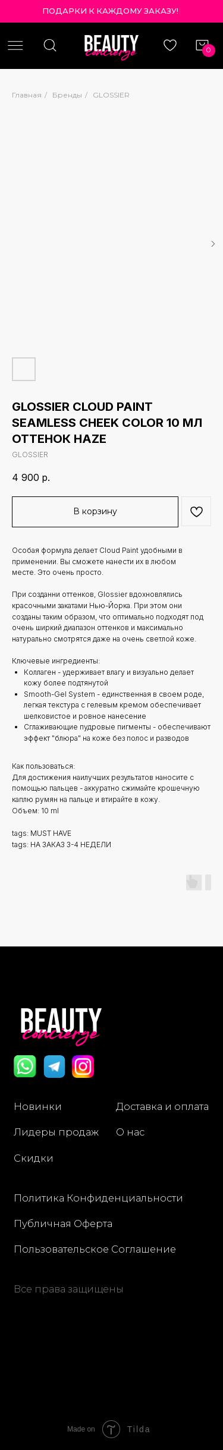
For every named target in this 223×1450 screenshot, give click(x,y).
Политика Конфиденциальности (98, 1198)
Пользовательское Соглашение (95, 1249)
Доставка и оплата (162, 1106)
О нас (130, 1132)
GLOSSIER (111, 94)
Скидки (34, 1158)
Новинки (38, 1106)
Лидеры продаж (56, 1132)
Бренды (67, 94)
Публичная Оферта (63, 1223)
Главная (27, 94)
